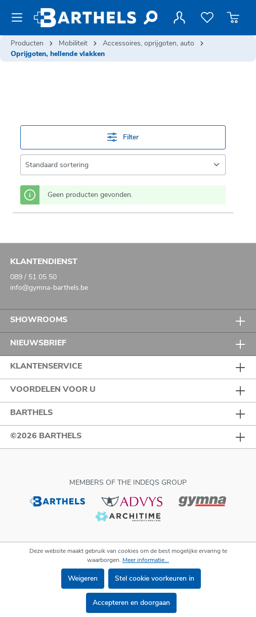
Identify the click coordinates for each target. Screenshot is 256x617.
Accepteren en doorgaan (131, 602)
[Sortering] (123, 165)
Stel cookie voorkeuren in (154, 578)
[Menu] (20, 18)
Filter (123, 137)
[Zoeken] (150, 18)
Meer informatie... (145, 560)
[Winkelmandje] (233, 18)
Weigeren (83, 578)
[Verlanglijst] (207, 18)
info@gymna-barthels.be (49, 287)
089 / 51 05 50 (33, 277)
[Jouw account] (179, 18)
